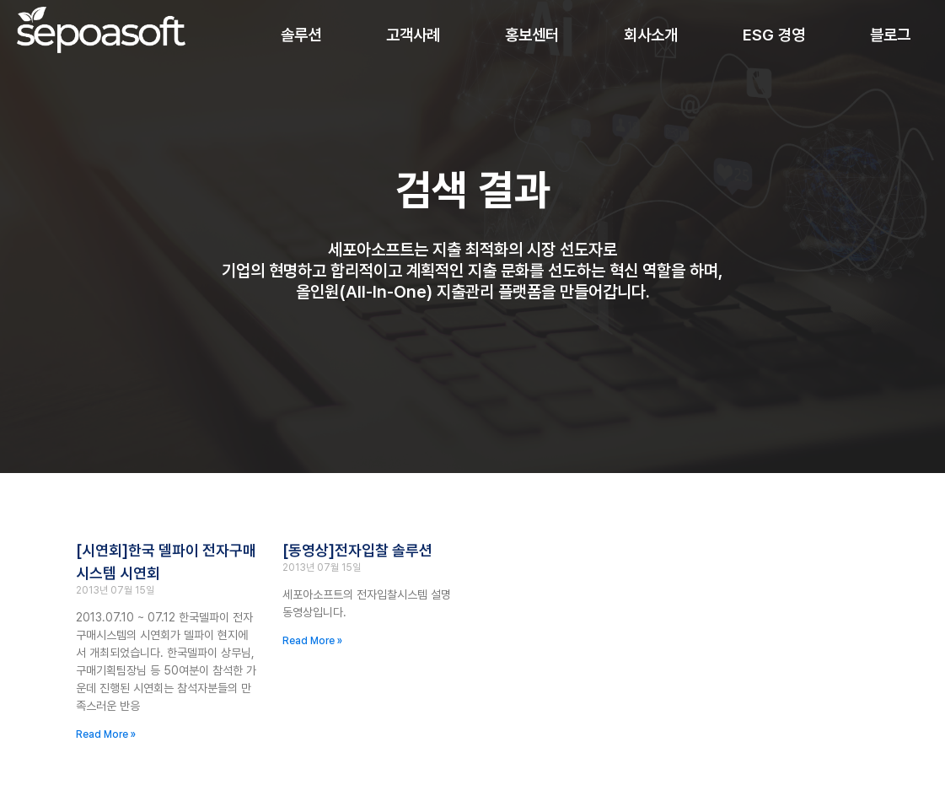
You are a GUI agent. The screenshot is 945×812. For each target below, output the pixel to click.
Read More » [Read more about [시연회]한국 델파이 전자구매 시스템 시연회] (106, 735)
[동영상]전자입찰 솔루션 (357, 552)
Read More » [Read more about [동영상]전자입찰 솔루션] (312, 642)
